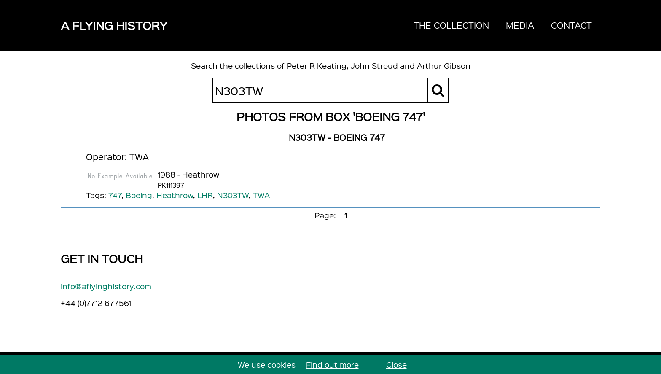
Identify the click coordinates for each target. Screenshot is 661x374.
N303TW (233, 195)
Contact (571, 25)
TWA (261, 195)
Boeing (139, 195)
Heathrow (174, 195)
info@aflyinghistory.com (106, 286)
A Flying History (114, 25)
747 (114, 195)
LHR (205, 195)
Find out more (332, 364)
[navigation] (502, 25)
